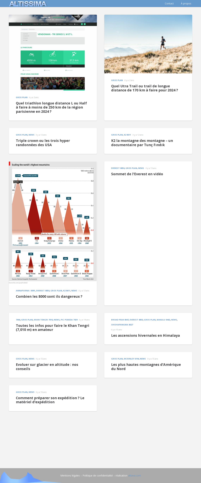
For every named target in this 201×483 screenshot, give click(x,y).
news (31, 134)
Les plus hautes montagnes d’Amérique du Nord (146, 366)
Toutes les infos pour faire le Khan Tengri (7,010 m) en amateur (52, 327)
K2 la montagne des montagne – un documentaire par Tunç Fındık (142, 142)
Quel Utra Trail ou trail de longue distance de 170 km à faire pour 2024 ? (144, 88)
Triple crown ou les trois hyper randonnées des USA (43, 142)
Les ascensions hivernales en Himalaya (145, 335)
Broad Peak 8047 (120, 319)
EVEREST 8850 (42, 290)
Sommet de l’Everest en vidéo (137, 174)
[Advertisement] (100, 436)
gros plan (22, 97)
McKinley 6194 (131, 358)
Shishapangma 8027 (122, 324)
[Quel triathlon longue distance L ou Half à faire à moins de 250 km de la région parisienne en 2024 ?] (53, 17)
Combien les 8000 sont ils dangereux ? (49, 296)
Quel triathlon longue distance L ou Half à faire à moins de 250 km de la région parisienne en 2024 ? (51, 107)
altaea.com (134, 475)
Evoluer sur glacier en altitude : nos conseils (47, 366)
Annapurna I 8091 (25, 290)
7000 (18, 319)
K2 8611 (127, 134)
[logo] (27, 3)
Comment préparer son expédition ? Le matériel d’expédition (50, 399)
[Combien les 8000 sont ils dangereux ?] (53, 163)
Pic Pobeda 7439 (69, 319)
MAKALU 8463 (163, 319)
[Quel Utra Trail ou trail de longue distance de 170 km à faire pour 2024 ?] (148, 17)
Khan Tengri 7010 (43, 319)
